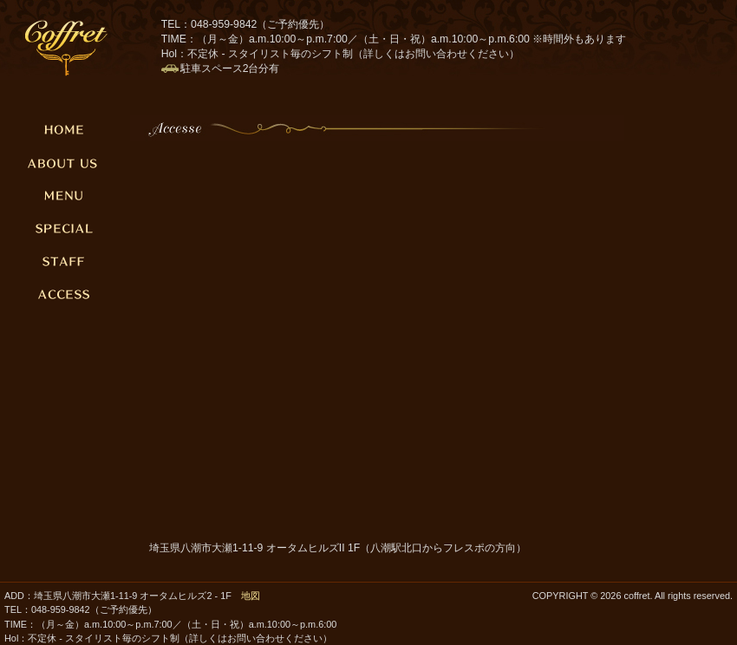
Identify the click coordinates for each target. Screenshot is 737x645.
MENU (65, 195)
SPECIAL (65, 228)
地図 (250, 595)
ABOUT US (65, 162)
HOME (65, 129)
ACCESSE (65, 293)
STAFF (65, 260)
